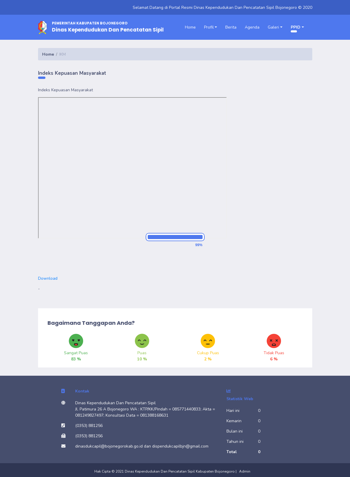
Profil (209, 27)
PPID (295, 27)
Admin (244, 471)
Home (190, 27)
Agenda (252, 27)
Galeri (273, 27)
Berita (230, 27)
